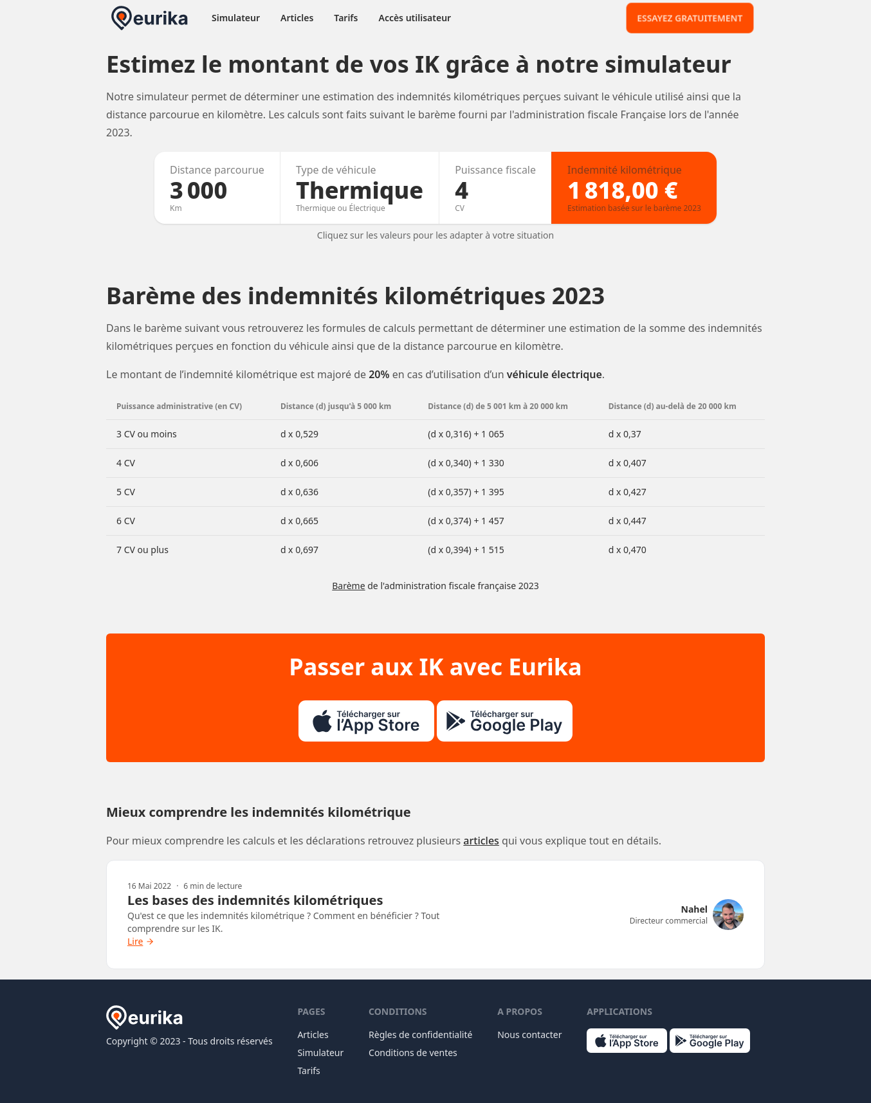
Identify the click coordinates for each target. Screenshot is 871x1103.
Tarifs (346, 18)
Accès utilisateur (414, 18)
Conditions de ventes (413, 1052)
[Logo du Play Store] (505, 721)
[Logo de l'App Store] (366, 721)
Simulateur (236, 18)
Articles (296, 18)
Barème (348, 585)
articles (481, 841)
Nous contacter (529, 1034)
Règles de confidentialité (420, 1034)
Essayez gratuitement (690, 18)
